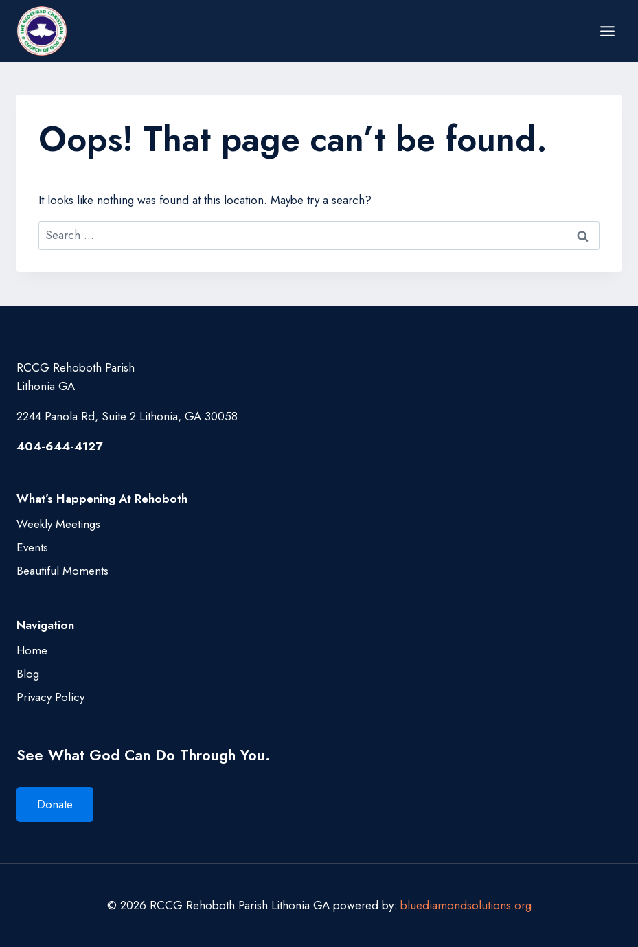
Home (31, 650)
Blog (27, 673)
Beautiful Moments (62, 570)
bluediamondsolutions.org (466, 905)
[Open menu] (607, 31)
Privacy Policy (50, 697)
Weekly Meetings (58, 524)
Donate (55, 804)
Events (32, 547)
